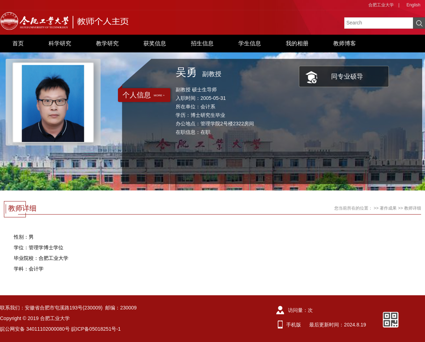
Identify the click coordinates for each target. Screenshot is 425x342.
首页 (18, 43)
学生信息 (249, 43)
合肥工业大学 (381, 4)
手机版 (293, 324)
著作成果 (388, 208)
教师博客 (344, 43)
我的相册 (297, 43)
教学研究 (107, 43)
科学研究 (60, 43)
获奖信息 (154, 43)
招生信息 (202, 43)
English (413, 4)
